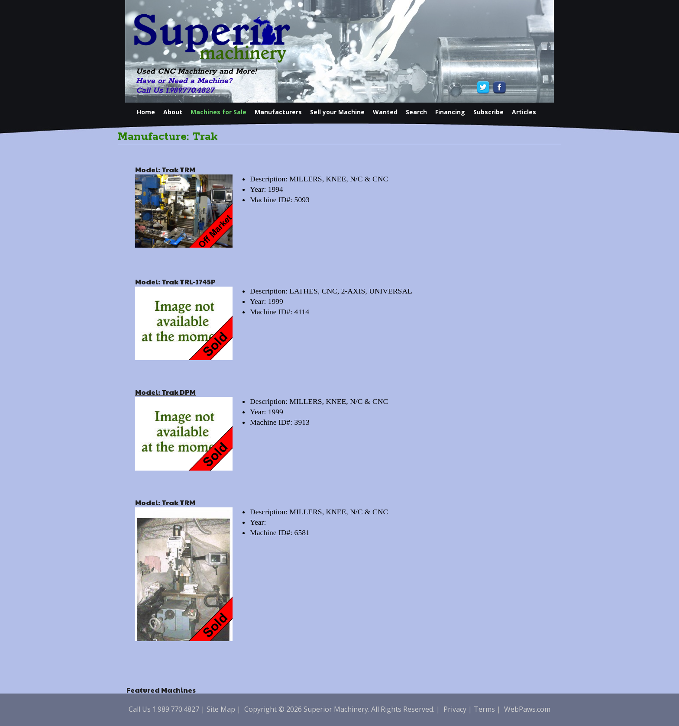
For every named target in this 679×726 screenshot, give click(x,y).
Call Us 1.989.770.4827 (175, 90)
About (172, 112)
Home (146, 112)
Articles (524, 112)
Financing (450, 112)
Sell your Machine (337, 112)
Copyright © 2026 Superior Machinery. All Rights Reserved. (339, 709)
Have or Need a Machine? (184, 81)
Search (416, 112)
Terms (484, 709)
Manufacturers (278, 112)
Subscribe (488, 112)
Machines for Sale (218, 112)
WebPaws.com (527, 709)
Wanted (385, 112)
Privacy (454, 709)
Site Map (221, 709)
